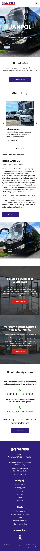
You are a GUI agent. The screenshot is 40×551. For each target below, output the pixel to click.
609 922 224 (13, 411)
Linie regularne (20, 511)
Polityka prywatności (32, 546)
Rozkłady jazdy (19, 488)
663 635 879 (13, 394)
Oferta (20, 497)
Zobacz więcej (20, 301)
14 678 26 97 (27, 411)
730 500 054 (27, 394)
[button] (36, 3)
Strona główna (19, 484)
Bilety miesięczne (19, 491)
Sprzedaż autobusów (20, 521)
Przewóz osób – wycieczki (20, 514)
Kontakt (20, 501)
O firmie (20, 494)
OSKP (20, 517)
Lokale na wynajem (20, 524)
